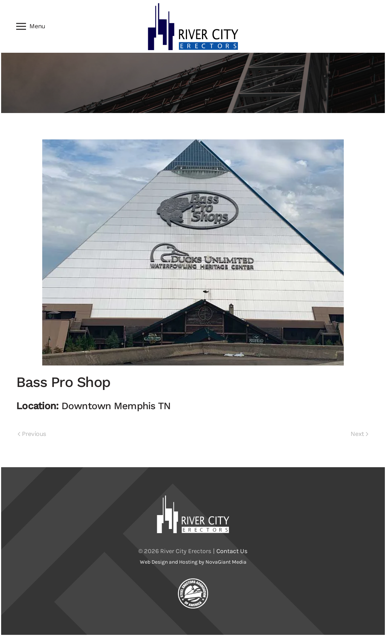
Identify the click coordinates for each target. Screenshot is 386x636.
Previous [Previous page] (32, 433)
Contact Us (232, 551)
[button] (30, 26)
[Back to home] (193, 26)
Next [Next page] (359, 433)
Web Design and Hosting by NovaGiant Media (193, 562)
